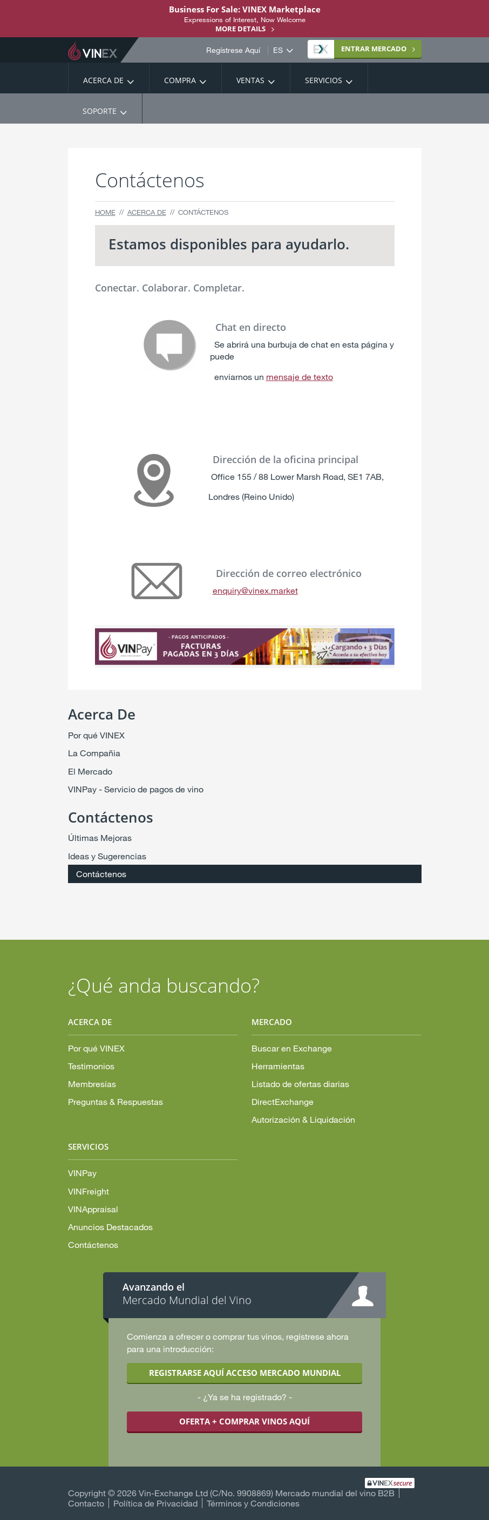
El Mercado (90, 771)
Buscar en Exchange (292, 1048)
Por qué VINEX (96, 735)
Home (105, 212)
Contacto (86, 1503)
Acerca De (103, 80)
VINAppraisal (93, 1209)
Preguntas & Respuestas (115, 1101)
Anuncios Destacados (110, 1227)
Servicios (323, 80)
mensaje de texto (299, 376)
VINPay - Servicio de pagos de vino (135, 789)
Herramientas (278, 1066)
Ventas (250, 80)
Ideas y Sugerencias (107, 856)
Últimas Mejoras (100, 837)
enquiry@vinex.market (255, 590)
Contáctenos (101, 873)
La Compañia (94, 753)
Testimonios (91, 1066)
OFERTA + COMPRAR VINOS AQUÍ (244, 1421)
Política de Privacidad (155, 1503)
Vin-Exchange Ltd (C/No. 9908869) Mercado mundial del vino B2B (267, 1493)
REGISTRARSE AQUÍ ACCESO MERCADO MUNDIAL (245, 1372)
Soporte (100, 111)
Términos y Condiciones (253, 1503)
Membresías (92, 1083)
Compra (180, 80)
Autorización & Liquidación (303, 1119)
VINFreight (88, 1191)
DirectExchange (283, 1101)
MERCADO (360, 48)
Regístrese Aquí (233, 50)
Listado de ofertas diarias (300, 1083)
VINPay (82, 1173)
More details (240, 28)
